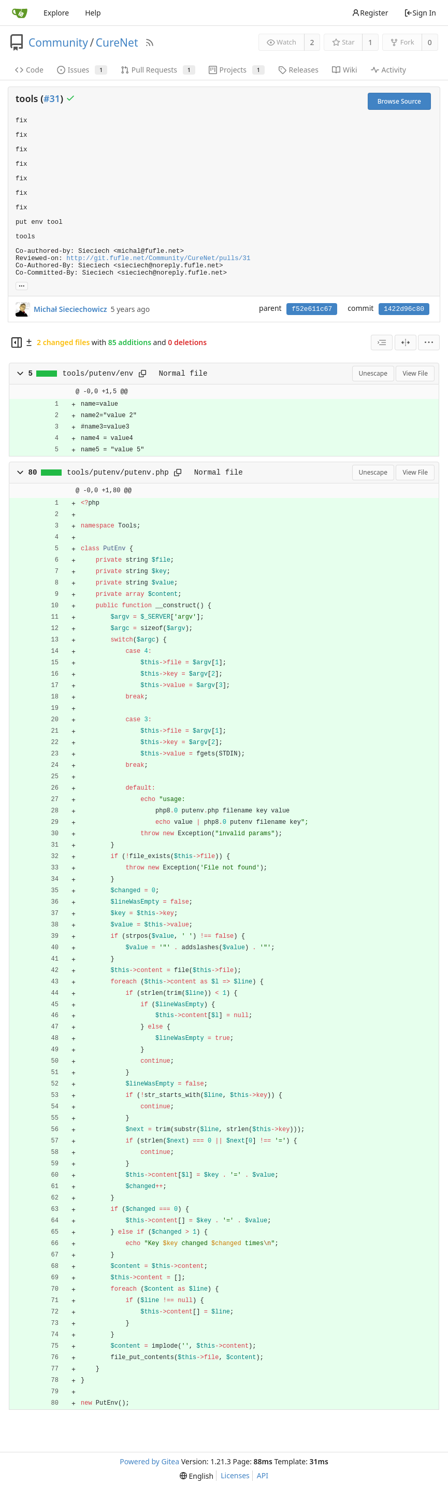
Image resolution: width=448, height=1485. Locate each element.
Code (29, 70)
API (262, 1475)
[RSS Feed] (149, 42)
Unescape (373, 373)
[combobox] (382, 342)
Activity (388, 70)
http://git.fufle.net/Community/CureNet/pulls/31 (158, 258)
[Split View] (405, 342)
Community (58, 42)
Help (93, 13)
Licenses (235, 1475)
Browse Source (399, 101)
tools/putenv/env (98, 373)
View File (415, 373)
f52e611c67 (312, 309)
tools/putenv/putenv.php (118, 472)
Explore (56, 13)
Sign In (420, 13)
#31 (52, 98)
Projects (237, 70)
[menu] (429, 342)
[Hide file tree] (16, 342)
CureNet (117, 42)
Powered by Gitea (149, 1461)
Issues (82, 70)
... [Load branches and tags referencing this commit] (22, 285)
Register (370, 13)
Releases (298, 70)
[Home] (19, 13)
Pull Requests (158, 70)
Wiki (344, 70)
